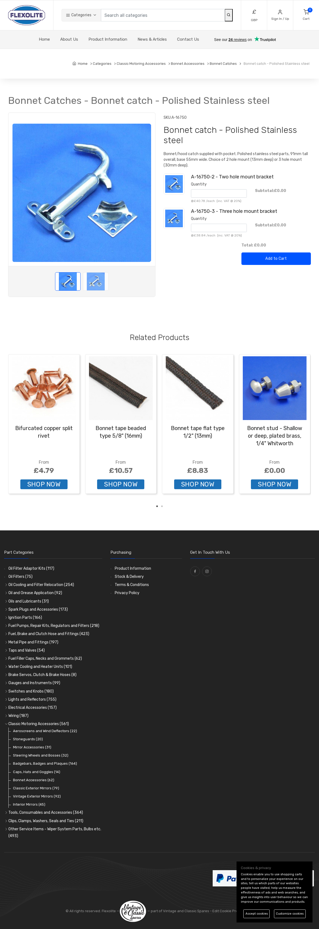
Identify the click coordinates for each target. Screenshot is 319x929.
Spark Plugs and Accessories (38, 609)
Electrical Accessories (32, 707)
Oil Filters (20, 576)
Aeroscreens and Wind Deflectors (45, 731)
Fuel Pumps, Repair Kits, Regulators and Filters (53, 625)
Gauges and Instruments (34, 683)
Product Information (107, 39)
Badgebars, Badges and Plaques (45, 763)
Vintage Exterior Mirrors (37, 796)
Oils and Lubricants (28, 601)
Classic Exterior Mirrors (36, 788)
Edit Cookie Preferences (232, 911)
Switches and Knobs (31, 691)
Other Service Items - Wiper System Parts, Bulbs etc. (54, 832)
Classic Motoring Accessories (38, 724)
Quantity (199, 184)
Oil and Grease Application (35, 593)
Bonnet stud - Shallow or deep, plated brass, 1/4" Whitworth (274, 436)
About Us (69, 39)
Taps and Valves (26, 650)
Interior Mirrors (29, 804)
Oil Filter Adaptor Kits (31, 568)
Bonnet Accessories (33, 780)
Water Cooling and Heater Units (40, 666)
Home (44, 39)
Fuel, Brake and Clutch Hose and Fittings (48, 634)
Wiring (18, 715)
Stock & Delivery (129, 576)
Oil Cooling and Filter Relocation (41, 584)
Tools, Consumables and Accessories (45, 812)
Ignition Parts (25, 617)
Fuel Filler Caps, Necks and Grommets (45, 658)
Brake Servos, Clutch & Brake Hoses (42, 674)
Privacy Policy (127, 593)
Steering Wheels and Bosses (40, 755)
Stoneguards (28, 739)
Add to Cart (276, 258)
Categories (78, 15)
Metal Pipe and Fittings (33, 642)
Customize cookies (290, 913)
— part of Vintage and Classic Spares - (165, 911)
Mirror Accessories (32, 747)
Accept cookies (256, 913)
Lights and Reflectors (32, 699)
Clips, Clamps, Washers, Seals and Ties (45, 821)
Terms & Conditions (132, 584)
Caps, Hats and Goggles (36, 772)
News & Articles (152, 39)
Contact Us (188, 39)
